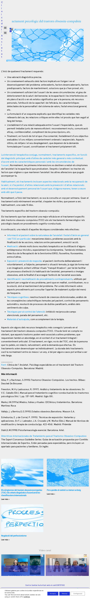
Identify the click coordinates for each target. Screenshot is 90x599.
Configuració (76, 594)
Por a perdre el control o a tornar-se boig (64, 490)
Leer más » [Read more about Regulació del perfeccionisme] (5, 540)
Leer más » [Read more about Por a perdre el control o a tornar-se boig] (51, 494)
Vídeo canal (45, 550)
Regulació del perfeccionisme (13, 535)
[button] (40, 5)
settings (32, 597)
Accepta (46, 594)
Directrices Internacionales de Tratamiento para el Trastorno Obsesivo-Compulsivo (43, 436)
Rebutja (61, 594)
